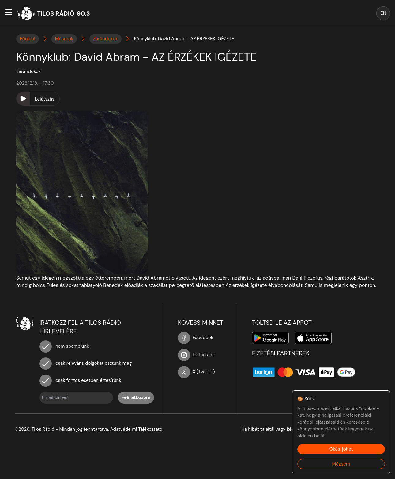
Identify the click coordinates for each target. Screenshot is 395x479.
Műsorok (64, 39)
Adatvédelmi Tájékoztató (136, 429)
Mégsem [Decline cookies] (341, 464)
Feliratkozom (136, 397)
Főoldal (27, 39)
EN (383, 13)
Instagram (196, 355)
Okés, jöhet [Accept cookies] (341, 449)
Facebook (195, 338)
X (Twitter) (196, 372)
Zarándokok (105, 39)
